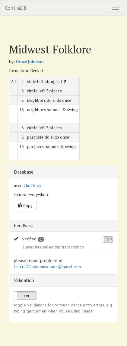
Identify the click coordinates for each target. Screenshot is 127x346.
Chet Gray (32, 185)
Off (109, 239)
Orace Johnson (29, 61)
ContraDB (16, 7)
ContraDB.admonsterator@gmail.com (47, 266)
